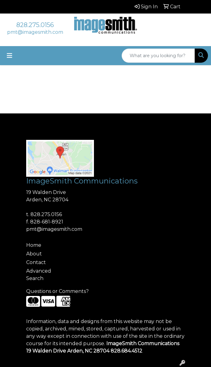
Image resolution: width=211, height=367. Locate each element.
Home (33, 245)
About (34, 254)
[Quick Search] (158, 56)
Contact (36, 262)
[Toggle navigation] (9, 55)
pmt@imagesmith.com (35, 32)
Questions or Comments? (57, 291)
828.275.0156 (35, 25)
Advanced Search (38, 274)
